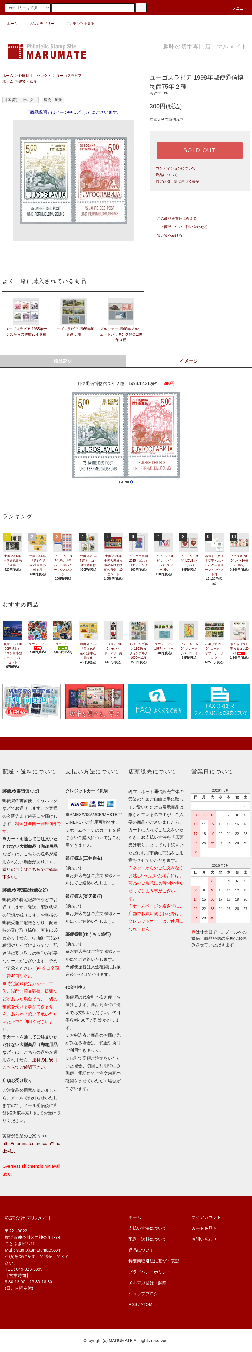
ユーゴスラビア (69, 76)
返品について (166, 175)
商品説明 (63, 361)
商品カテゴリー (38, 23)
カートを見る (204, 1228)
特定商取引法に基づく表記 (177, 181)
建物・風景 (27, 81)
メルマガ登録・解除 (147, 1282)
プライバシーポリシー (149, 1271)
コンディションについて (176, 168)
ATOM (146, 1304)
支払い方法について (147, 1228)
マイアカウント (206, 1217)
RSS (132, 1304)
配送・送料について (147, 1239)
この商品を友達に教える (173, 218)
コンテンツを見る (76, 23)
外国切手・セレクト (34, 76)
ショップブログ (143, 1293)
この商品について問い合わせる (179, 227)
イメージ (189, 361)
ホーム (12, 23)
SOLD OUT (199, 150)
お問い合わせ (204, 1239)
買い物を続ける (166, 235)
